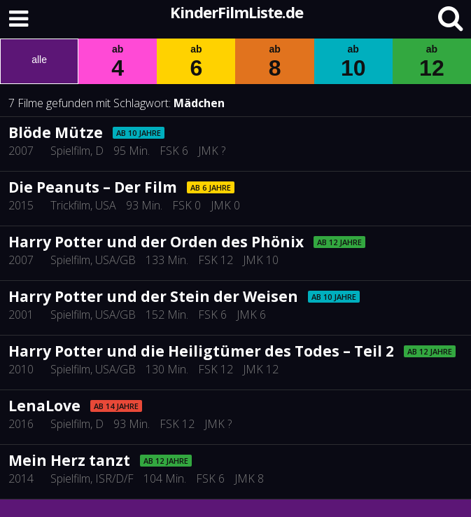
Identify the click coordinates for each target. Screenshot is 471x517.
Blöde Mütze (55, 132)
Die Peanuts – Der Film (92, 187)
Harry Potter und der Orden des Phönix (156, 241)
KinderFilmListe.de (236, 11)
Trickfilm (70, 205)
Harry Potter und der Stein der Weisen (153, 296)
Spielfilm (70, 150)
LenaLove (44, 405)
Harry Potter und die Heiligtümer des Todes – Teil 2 (201, 351)
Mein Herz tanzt (69, 460)
